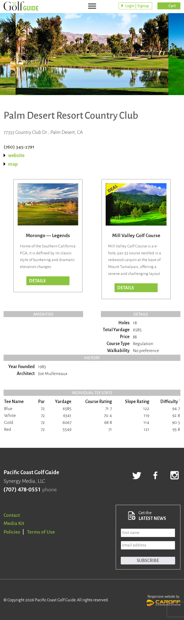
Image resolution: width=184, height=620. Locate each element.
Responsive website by (163, 600)
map (13, 164)
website (16, 155)
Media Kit (14, 523)
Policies (12, 532)
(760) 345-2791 (19, 146)
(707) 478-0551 (22, 490)
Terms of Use (41, 532)
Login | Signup (137, 6)
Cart (172, 6)
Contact (12, 515)
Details (37, 281)
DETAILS (125, 287)
